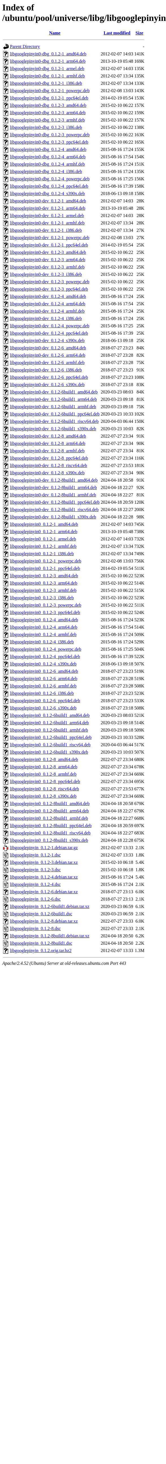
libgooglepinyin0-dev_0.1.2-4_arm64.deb (47, 303)
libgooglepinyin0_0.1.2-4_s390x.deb (43, 663)
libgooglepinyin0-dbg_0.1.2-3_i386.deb (46, 127)
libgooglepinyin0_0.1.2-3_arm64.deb (43, 583)
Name (54, 33)
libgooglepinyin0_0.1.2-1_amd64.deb (44, 524)
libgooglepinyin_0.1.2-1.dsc (35, 855)
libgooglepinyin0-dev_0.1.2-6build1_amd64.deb (54, 392)
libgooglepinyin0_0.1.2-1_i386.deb (42, 553)
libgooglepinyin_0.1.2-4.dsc (35, 884)
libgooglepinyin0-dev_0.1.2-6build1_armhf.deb (53, 406)
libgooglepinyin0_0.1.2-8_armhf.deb (43, 774)
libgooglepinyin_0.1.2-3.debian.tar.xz (44, 862)
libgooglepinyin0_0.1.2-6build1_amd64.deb (49, 715)
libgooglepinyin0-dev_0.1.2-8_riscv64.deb (48, 465)
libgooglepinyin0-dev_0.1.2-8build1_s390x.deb (53, 516)
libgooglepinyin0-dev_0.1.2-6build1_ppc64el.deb (55, 414)
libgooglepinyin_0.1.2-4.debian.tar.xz (44, 877)
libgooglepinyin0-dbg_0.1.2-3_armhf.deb (47, 120)
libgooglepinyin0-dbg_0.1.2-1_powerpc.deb (49, 90)
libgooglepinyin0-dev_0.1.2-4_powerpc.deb (49, 325)
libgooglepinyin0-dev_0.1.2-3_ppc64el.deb (49, 289)
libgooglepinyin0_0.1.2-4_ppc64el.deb (45, 656)
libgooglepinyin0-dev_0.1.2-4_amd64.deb (48, 296)
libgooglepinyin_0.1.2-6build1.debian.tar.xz (49, 906)
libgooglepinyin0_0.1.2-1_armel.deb (43, 539)
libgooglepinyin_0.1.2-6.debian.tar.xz (44, 891)
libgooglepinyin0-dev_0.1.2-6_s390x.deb (47, 384)
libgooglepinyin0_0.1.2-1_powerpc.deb (45, 561)
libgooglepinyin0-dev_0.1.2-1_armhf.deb (47, 222)
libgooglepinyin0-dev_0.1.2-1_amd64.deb (48, 200)
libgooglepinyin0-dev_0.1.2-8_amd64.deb (48, 436)
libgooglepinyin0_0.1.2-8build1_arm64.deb (49, 810)
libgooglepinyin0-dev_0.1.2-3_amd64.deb (48, 252)
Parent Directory (25, 46)
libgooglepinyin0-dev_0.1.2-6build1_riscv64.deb (54, 421)
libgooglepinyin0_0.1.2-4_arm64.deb (43, 627)
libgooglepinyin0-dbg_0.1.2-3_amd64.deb (48, 105)
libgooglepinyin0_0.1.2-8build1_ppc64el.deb (50, 825)
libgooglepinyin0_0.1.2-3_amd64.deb (44, 575)
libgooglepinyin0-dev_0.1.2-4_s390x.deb (47, 340)
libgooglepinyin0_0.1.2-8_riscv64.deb (44, 788)
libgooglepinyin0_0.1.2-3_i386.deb (42, 597)
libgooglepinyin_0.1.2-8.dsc (35, 928)
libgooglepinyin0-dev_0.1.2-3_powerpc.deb (49, 281)
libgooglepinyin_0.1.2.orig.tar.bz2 (40, 950)
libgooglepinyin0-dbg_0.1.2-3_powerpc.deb (49, 134)
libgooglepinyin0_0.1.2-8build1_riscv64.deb (50, 833)
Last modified (117, 33)
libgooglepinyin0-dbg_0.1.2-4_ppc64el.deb (49, 186)
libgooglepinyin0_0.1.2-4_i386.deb (42, 641)
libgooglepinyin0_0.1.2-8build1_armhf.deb (49, 818)
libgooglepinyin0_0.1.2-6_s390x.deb (43, 708)
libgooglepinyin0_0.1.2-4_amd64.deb (44, 619)
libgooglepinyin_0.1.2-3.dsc (35, 869)
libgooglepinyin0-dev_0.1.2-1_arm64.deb (47, 208)
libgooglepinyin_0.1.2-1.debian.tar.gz (44, 847)
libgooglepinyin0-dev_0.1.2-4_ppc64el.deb (49, 333)
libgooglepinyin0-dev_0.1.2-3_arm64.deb (47, 259)
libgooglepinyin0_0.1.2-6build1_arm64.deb (49, 722)
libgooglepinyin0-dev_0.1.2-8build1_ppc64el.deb (55, 502)
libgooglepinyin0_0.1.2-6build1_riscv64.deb (50, 744)
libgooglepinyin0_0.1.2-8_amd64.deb (44, 759)
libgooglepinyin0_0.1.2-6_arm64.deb (43, 678)
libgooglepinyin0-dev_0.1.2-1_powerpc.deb (49, 237)
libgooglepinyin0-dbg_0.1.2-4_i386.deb (46, 171)
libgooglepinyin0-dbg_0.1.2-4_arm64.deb (48, 156)
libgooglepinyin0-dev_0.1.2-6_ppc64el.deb (49, 377)
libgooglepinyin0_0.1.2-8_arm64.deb (43, 766)
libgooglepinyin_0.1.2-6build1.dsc (41, 913)
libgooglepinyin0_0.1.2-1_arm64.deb (43, 531)
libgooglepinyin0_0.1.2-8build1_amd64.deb (49, 803)
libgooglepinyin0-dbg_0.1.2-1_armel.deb (47, 68)
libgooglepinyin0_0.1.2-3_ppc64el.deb (45, 612)
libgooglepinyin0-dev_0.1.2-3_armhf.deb (47, 267)
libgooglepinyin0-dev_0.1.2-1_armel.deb (47, 215)
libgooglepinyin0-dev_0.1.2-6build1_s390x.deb (53, 428)
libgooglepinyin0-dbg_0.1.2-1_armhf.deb (47, 75)
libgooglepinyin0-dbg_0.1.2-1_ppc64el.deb (49, 98)
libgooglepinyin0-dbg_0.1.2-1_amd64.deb (48, 53)
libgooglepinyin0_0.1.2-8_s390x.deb (43, 796)
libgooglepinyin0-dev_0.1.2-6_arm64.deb (47, 355)
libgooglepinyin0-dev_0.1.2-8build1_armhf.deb (53, 494)
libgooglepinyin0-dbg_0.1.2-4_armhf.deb (47, 164)
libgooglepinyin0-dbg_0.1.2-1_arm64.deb (48, 61)
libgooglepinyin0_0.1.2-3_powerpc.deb (45, 605)
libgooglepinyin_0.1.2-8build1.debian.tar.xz (49, 935)
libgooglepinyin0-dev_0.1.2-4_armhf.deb (47, 311)
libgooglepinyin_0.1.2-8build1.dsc (41, 943)
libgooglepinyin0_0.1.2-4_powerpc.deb (45, 649)
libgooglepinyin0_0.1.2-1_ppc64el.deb (45, 568)
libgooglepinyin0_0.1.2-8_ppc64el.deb (45, 781)
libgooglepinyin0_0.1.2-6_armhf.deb (43, 686)
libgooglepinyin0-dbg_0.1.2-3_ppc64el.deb (49, 142)
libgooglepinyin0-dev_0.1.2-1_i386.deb (46, 230)
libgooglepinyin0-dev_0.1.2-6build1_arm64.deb (53, 399)
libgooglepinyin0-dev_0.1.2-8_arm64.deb (47, 443)
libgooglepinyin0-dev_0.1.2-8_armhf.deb (47, 450)
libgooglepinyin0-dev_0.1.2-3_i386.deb (46, 274)
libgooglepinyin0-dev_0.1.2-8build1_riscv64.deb (54, 509)
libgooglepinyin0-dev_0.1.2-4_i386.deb (46, 318)
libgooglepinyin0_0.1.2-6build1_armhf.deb (49, 730)
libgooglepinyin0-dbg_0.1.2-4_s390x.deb (47, 193)
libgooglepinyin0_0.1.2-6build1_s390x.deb (49, 752)
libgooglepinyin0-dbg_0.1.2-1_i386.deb (46, 83)
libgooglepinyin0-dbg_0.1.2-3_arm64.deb (48, 112)
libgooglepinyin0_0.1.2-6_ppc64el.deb (45, 700)
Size (139, 33)
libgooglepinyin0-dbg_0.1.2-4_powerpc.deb (49, 178)
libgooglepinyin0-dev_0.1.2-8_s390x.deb (47, 472)
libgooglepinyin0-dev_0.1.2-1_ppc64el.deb (49, 245)
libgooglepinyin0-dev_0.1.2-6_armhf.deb (47, 362)
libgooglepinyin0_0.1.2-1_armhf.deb (43, 546)
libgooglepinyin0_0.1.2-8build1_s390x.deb (49, 840)
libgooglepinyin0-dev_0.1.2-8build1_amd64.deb (54, 480)
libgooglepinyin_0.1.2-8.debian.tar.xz (44, 921)
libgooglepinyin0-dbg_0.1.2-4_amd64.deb (48, 149)
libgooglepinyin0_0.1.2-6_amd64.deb (44, 671)
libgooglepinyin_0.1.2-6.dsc (35, 899)
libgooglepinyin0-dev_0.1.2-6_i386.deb (46, 369)
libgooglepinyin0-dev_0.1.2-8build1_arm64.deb (53, 487)
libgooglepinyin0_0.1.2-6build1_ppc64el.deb (50, 737)
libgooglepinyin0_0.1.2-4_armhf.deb (43, 634)
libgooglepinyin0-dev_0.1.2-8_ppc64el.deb (49, 458)
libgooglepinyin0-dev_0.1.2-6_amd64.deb (48, 347)
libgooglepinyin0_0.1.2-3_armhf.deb (43, 590)
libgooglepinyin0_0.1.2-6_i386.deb (42, 693)
